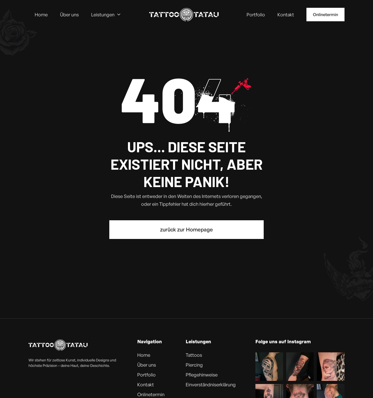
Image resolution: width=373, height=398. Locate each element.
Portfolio (256, 14)
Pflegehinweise (202, 375)
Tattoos (194, 355)
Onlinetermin (325, 14)
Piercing (194, 365)
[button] (106, 14)
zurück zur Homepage (186, 229)
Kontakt (285, 14)
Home (41, 14)
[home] (184, 14)
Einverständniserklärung (211, 384)
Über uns (69, 14)
